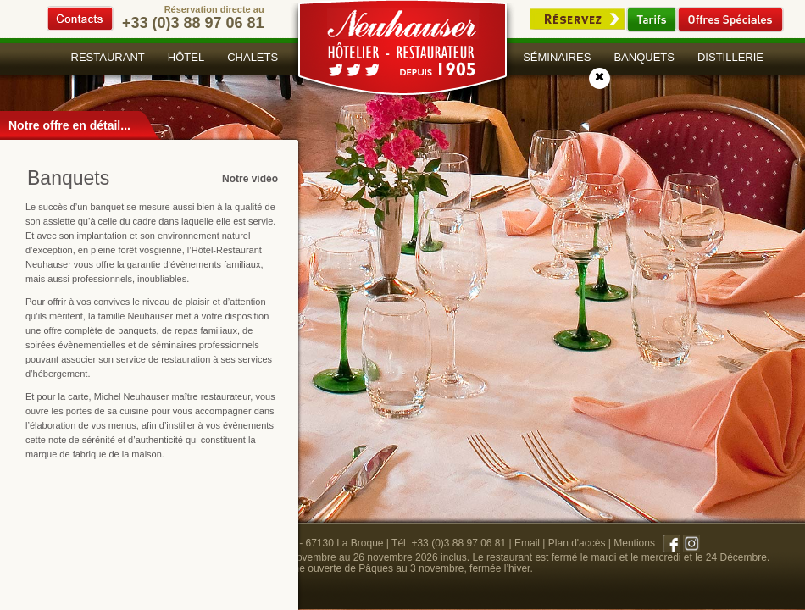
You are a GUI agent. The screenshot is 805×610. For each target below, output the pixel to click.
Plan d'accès (577, 543)
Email (527, 543)
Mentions (634, 543)
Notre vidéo (250, 179)
